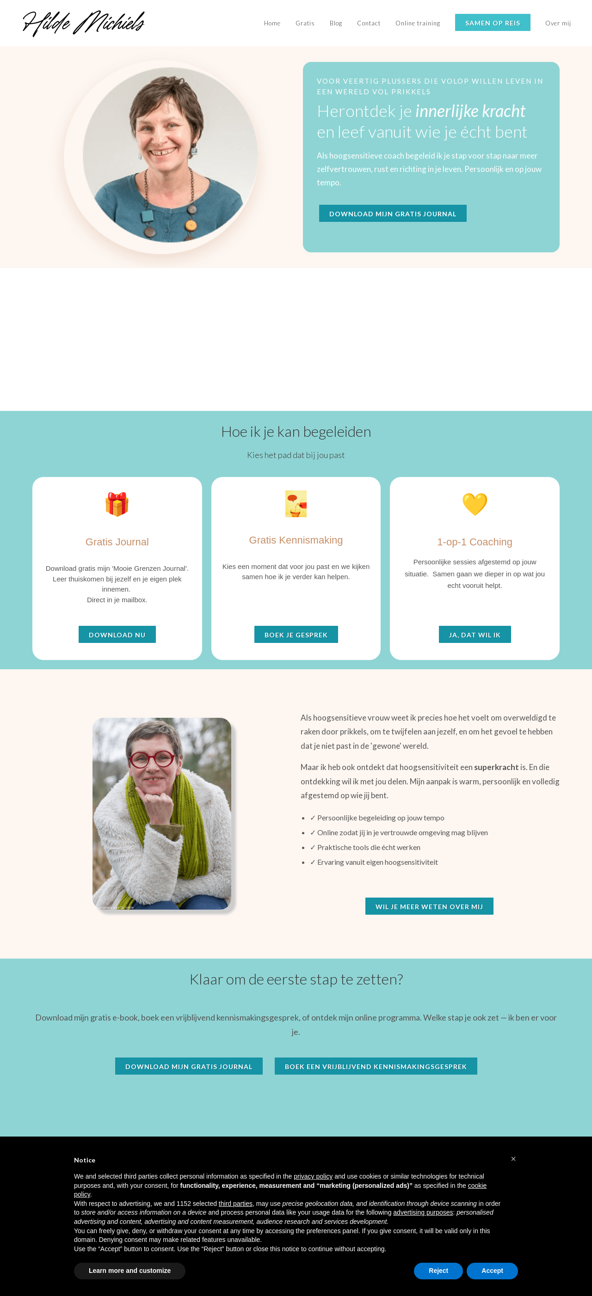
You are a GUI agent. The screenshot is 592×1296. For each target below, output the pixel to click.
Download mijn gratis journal (392, 214)
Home (272, 23)
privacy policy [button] (313, 1176)
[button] (513, 1158)
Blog (336, 23)
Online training (417, 23)
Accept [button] (492, 1270)
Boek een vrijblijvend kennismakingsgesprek (376, 1066)
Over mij (558, 23)
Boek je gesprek (296, 635)
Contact (369, 23)
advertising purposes (423, 1212)
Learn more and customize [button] (130, 1270)
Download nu (117, 635)
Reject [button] (438, 1270)
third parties (236, 1203)
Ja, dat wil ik (475, 635)
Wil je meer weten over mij (429, 907)
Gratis (305, 23)
